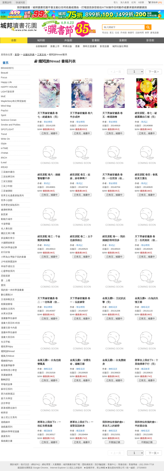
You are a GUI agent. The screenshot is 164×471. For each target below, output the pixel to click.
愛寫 (3, 285)
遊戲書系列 (6, 426)
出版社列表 (29, 54)
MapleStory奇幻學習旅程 (13, 101)
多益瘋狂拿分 (8, 238)
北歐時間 (139, 33)
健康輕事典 (6, 209)
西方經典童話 (8, 393)
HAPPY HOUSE (9, 87)
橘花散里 (145, 369)
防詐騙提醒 (100, 464)
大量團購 (56, 464)
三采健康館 (6, 190)
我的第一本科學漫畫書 (12, 290)
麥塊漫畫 (154, 33)
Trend (4, 134)
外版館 (68, 40)
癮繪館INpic (7, 360)
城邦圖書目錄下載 (71, 464)
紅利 (134, 2)
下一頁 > (154, 71)
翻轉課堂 (5, 379)
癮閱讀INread (8, 351)
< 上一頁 (116, 71)
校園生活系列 (8, 308)
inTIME (4, 148)
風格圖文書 (6, 441)
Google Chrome (40, 467)
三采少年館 (6, 186)
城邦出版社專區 (120, 46)
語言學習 (5, 403)
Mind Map (6, 105)
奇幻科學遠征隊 (9, 247)
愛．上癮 (5, 280)
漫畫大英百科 (8, 337)
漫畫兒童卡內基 (9, 327)
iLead (4, 162)
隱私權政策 (87, 464)
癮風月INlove (7, 356)
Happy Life (6, 82)
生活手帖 (5, 341)
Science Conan (8, 120)
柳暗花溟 (113, 307)
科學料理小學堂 (9, 370)
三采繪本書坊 (8, 172)
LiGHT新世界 (7, 91)
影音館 (150, 40)
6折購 (141, 2)
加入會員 (124, 2)
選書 (77, 46)
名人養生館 (6, 228)
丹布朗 (123, 33)
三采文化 (41, 54)
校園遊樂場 (6, 304)
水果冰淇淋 (6, 313)
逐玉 (112, 33)
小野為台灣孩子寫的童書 (13, 257)
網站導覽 (46, 464)
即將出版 (67, 46)
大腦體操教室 (8, 242)
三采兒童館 (6, 181)
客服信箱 (122, 464)
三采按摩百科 (8, 176)
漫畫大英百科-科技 (10, 323)
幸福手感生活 (8, 266)
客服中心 (112, 464)
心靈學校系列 (8, 271)
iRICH (4, 157)
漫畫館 (123, 40)
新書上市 (55, 46)
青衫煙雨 (48, 122)
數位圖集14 (7, 294)
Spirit (3, 115)
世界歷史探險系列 (10, 205)
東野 (147, 33)
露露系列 (5, 436)
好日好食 (5, 252)
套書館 (96, 40)
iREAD (4, 167)
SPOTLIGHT (7, 129)
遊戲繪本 (5, 422)
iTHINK (4, 153)
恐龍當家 (5, 275)
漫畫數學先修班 (9, 318)
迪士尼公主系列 (9, 417)
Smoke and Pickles (10, 124)
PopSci (4, 110)
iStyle (4, 143)
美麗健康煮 (6, 375)
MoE (3, 96)
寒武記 (144, 122)
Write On (5, 139)
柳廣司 (131, 33)
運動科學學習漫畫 (10, 431)
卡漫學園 (5, 223)
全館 (13, 40)
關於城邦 (14, 464)
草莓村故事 (6, 384)
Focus (4, 77)
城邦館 (41, 40)
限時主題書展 (90, 46)
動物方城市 (6, 219)
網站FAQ (35, 464)
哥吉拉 (105, 33)
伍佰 (117, 33)
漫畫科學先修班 (9, 332)
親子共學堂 (6, 398)
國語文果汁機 (8, 233)
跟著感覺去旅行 (9, 408)
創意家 (4, 214)
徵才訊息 (25, 464)
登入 (116, 2)
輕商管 (4, 412)
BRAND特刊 (7, 68)
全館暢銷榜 (41, 46)
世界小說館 (6, 200)
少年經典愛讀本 (9, 261)
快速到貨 (20, 2)
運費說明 (6, 2)
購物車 (156, 2)
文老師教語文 (8, 299)
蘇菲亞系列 (6, 389)
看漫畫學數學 (8, 365)
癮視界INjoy (7, 346)
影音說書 (104, 46)
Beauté (4, 72)
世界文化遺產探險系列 (12, 195)
